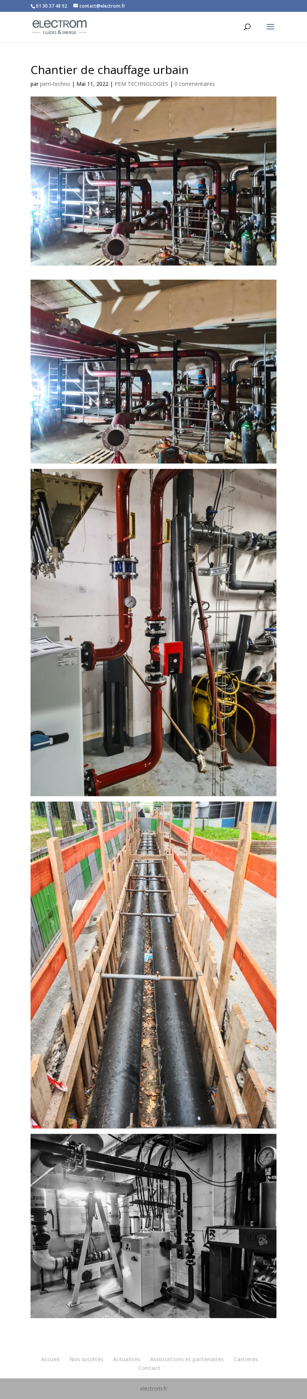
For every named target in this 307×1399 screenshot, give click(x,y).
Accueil (50, 1359)
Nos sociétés (86, 1359)
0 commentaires (195, 83)
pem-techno (55, 83)
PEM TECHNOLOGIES (141, 83)
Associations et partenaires (187, 1359)
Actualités (126, 1359)
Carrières (246, 1359)
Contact (149, 1368)
